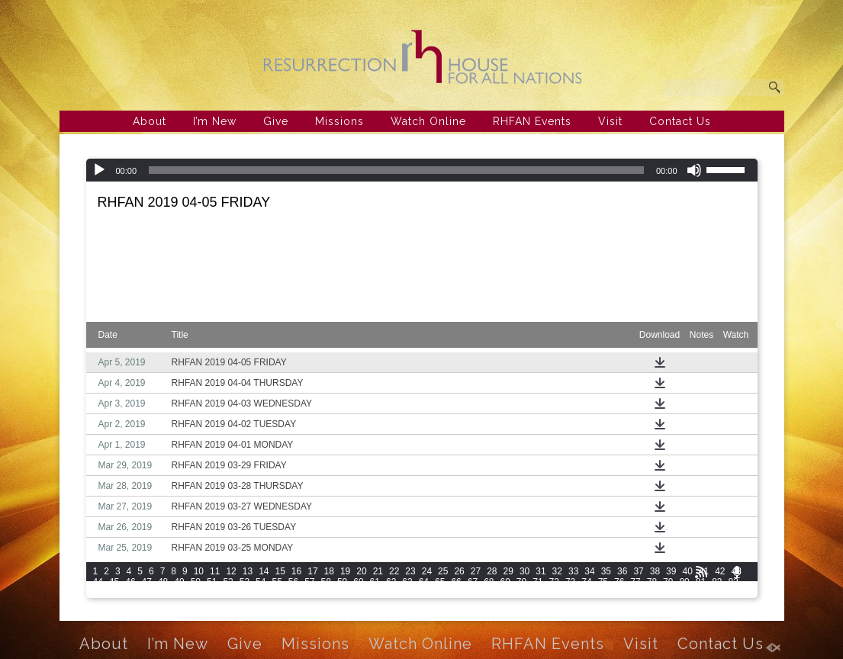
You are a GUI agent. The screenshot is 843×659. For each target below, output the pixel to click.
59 (342, 582)
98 (326, 592)
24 (427, 571)
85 (114, 592)
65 (440, 582)
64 (424, 582)
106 (489, 592)
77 (635, 582)
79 (668, 582)
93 (244, 592)
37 (638, 571)
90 (196, 592)
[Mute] (694, 170)
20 (361, 571)
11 (215, 571)
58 (326, 582)
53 (244, 582)
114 (660, 592)
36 (622, 571)
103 (425, 592)
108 (532, 592)
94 (260, 592)
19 (345, 571)
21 (378, 571)
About (149, 121)
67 (473, 582)
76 (619, 582)
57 (309, 582)
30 (524, 571)
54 (260, 582)
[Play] (99, 170)
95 (277, 592)
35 (606, 571)
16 (296, 571)
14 (264, 571)
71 (537, 582)
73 (570, 582)
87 (147, 592)
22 (394, 571)
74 (586, 582)
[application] (422, 170)
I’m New (214, 121)
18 (329, 571)
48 (163, 582)
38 (655, 571)
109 (553, 592)
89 (179, 592)
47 (147, 582)
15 (280, 571)
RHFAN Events (532, 121)
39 (671, 571)
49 (179, 582)
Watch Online (428, 121)
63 (407, 582)
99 (342, 592)
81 (701, 582)
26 (459, 571)
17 (312, 571)
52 (228, 582)
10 (199, 571)
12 (231, 571)
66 (456, 582)
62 (391, 582)
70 (521, 582)
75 (603, 582)
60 (358, 582)
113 (639, 592)
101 (382, 592)
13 (248, 571)
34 (589, 571)
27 (476, 571)
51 (212, 582)
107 (510, 592)
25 (443, 571)
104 (446, 592)
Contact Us (680, 121)
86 (130, 592)
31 (540, 571)
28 (492, 571)
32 (557, 571)
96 (293, 592)
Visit (610, 121)
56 (293, 582)
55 (277, 582)
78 (652, 582)
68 (489, 582)
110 (575, 592)
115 (682, 592)
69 (505, 582)
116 (703, 592)
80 (684, 582)
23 (410, 571)
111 (596, 592)
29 (508, 571)
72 (554, 582)
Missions (339, 121)
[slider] (396, 170)
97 (309, 592)
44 (98, 582)
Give (275, 121)
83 (733, 582)
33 (573, 571)
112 (618, 592)
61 (375, 582)
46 (130, 582)
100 (360, 592)
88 (163, 592)
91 (212, 592)
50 (196, 582)
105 (467, 592)
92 (228, 592)
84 (98, 592)
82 (717, 582)
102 (403, 592)
